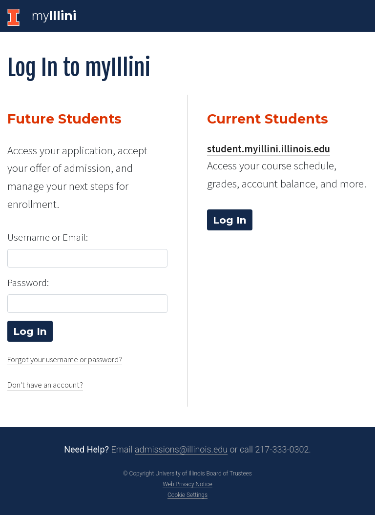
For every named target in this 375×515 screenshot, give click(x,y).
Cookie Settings (187, 495)
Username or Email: (47, 237)
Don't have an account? (45, 385)
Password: (28, 282)
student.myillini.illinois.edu (268, 149)
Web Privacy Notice (187, 484)
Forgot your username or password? (64, 359)
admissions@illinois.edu (181, 449)
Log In (230, 220)
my (54, 15)
